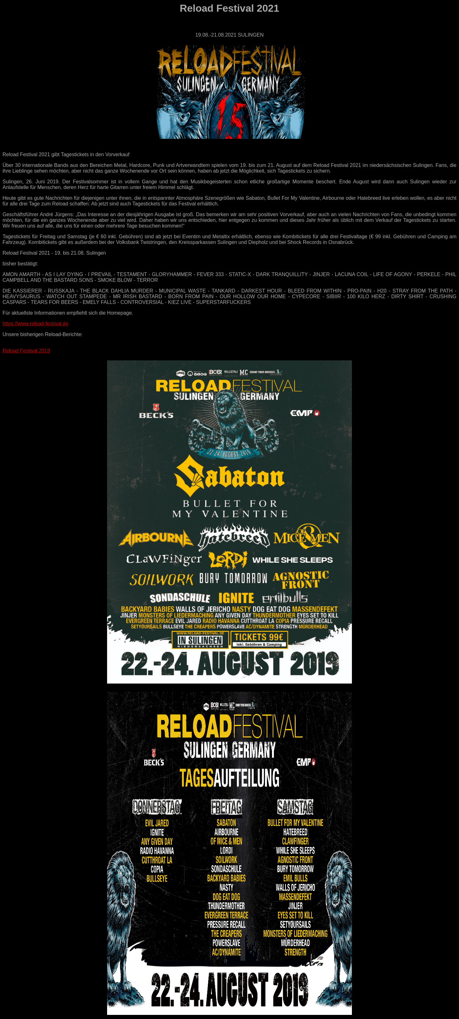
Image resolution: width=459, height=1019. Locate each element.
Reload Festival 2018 (26, 350)
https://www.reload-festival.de (35, 323)
